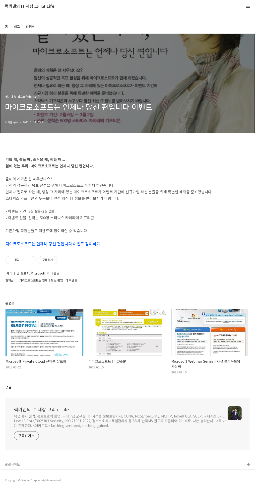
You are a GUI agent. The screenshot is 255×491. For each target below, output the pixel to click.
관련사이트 (12, 464)
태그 (17, 26)
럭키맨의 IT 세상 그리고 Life (29, 6)
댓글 (8, 387)
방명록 (30, 26)
